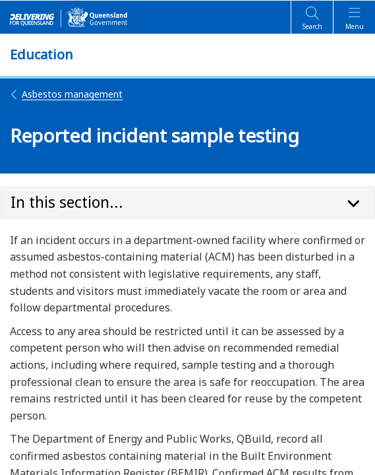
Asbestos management (66, 94)
